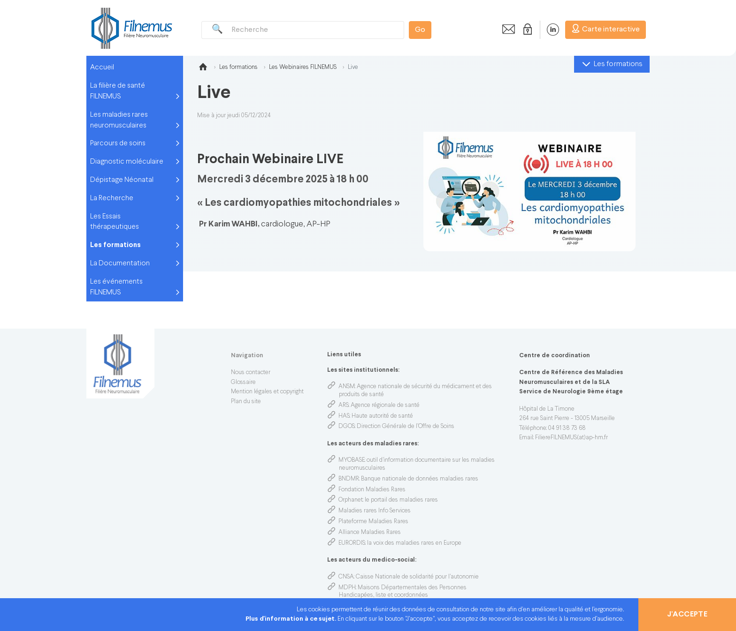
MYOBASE (351, 460)
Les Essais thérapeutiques (114, 222)
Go (420, 30)
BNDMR (348, 479)
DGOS (346, 426)
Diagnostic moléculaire (126, 161)
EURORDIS (351, 543)
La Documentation (120, 263)
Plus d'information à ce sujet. (291, 619)
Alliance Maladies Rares (369, 532)
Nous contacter (250, 373)
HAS (344, 416)
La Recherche (111, 198)
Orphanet (350, 500)
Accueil (102, 67)
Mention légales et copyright (267, 392)
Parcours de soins (118, 143)
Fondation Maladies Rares (372, 490)
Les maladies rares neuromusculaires (119, 120)
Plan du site (246, 402)
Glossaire (243, 382)
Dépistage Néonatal (121, 180)
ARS (343, 405)
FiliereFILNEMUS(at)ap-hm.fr (571, 438)
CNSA (346, 577)
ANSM (346, 387)
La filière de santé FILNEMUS (117, 91)
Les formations (115, 245)
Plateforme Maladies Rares (373, 522)
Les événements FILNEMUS (116, 287)
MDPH (347, 588)
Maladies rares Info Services (374, 511)
